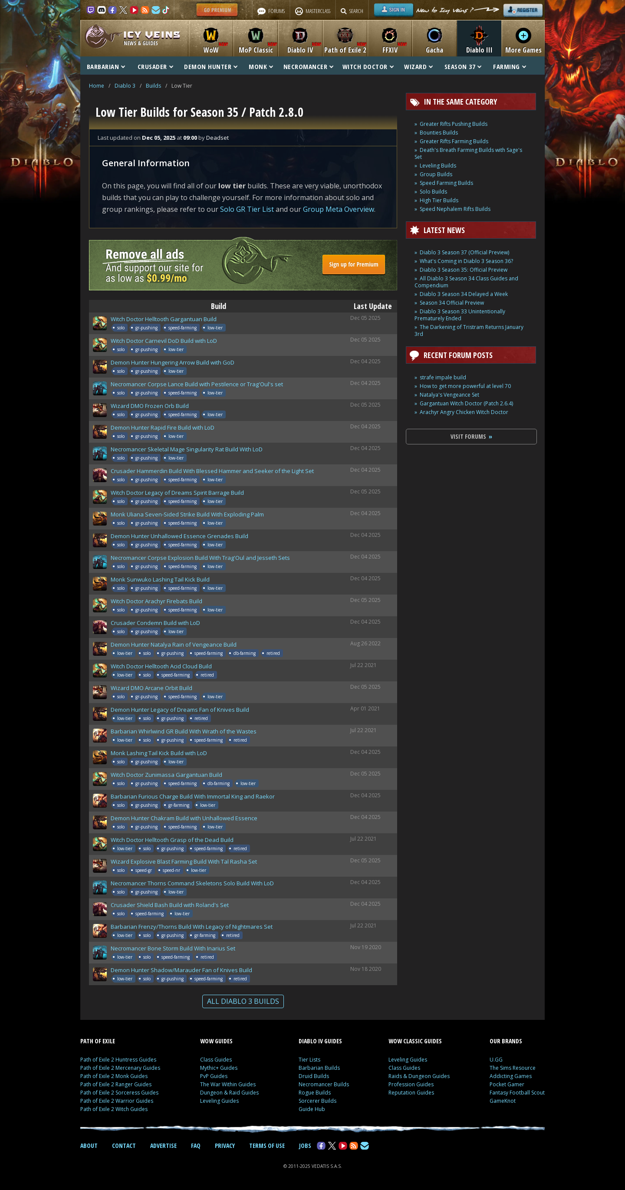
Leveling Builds (438, 165)
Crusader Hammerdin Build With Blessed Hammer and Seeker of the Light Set (212, 471)
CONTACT (124, 1145)
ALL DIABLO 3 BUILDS (243, 1001)
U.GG (496, 1059)
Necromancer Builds (324, 1084)
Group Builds (436, 174)
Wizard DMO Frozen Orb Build (150, 406)
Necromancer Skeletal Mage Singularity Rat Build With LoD (187, 449)
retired (273, 653)
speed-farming (182, 328)
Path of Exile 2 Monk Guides (114, 1076)
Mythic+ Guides (218, 1068)
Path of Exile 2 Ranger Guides (115, 1084)
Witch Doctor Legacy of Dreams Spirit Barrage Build (177, 492)
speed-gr (143, 870)
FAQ (196, 1145)
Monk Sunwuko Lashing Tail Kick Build (160, 579)
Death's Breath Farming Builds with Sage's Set (468, 153)
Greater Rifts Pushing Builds (453, 124)
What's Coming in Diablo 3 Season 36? (466, 261)
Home (96, 85)
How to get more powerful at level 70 (465, 386)
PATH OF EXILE (97, 1041)
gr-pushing (146, 328)
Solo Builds (433, 191)
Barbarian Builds (319, 1068)
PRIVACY (225, 1145)
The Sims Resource (513, 1068)
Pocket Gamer (507, 1084)
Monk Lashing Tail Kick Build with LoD (159, 753)
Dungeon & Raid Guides (229, 1092)
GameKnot (503, 1101)
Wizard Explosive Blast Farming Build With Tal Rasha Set (184, 861)
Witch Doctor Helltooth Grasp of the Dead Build (172, 840)
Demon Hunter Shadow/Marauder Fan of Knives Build (181, 970)
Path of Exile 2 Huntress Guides (118, 1059)
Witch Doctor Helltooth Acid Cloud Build (161, 666)
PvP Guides (213, 1076)
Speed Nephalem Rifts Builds (455, 209)
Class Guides (216, 1059)
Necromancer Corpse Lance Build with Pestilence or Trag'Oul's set (197, 384)
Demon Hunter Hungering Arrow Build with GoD (172, 362)
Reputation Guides (411, 1092)
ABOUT (89, 1145)
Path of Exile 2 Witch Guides (114, 1109)
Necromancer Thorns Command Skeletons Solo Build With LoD (192, 883)
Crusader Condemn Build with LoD (155, 623)
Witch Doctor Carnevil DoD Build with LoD (164, 341)
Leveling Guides (219, 1101)
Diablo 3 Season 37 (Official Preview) (464, 252)
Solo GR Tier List (247, 209)
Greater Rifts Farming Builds (454, 141)
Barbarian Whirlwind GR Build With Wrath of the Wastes (184, 731)
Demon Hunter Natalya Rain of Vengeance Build (174, 644)
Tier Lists (309, 1059)
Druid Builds (314, 1076)
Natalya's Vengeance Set (449, 394)
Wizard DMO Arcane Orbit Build (151, 688)
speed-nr (171, 870)
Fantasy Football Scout (517, 1092)
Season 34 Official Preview (452, 302)
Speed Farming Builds (446, 183)
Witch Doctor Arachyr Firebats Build (156, 601)
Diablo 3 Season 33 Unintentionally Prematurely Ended (459, 315)
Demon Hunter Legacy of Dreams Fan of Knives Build (180, 709)
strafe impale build (443, 377)
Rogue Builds (315, 1092)
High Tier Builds (439, 200)
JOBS (305, 1145)
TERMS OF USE (267, 1145)
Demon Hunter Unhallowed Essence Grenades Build (179, 536)
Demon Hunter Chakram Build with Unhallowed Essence (184, 818)
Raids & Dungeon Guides (419, 1076)
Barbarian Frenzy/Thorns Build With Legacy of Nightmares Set (192, 926)
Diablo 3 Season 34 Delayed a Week (464, 294)
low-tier (215, 328)
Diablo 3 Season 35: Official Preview (463, 269)
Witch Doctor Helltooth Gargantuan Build (164, 319)
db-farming (245, 653)
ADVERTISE (163, 1145)
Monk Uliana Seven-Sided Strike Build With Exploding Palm (187, 514)
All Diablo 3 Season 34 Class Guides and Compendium (466, 282)
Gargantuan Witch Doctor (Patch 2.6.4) (466, 403)
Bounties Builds (439, 132)
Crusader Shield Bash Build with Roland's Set (170, 905)
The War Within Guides (228, 1084)
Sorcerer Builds (317, 1101)
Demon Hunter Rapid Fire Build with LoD (162, 427)
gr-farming (178, 805)
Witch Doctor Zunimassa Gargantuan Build (166, 775)
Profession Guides (411, 1084)
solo (121, 328)
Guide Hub (312, 1109)
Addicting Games (511, 1076)
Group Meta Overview (338, 209)
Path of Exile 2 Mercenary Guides (120, 1068)
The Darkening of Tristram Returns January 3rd (468, 330)
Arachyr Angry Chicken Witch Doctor (464, 412)
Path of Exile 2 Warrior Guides (116, 1101)
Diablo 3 (125, 85)
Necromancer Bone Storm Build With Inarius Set (173, 948)
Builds (153, 85)
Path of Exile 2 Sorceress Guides (119, 1092)
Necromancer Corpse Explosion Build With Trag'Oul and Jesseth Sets (200, 558)
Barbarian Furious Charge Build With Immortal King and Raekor (193, 796)
